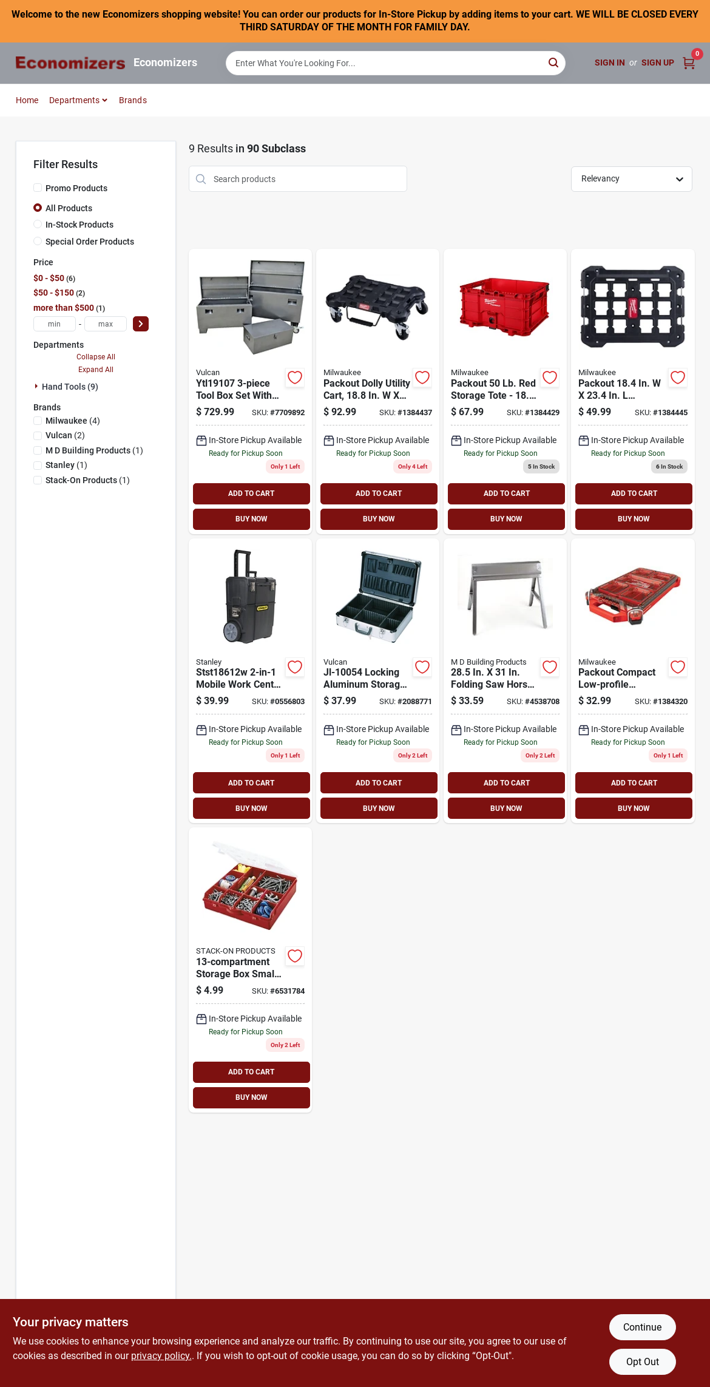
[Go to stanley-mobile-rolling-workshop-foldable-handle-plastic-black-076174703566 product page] (250, 681)
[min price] (54, 323)
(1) (94, 450)
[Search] (554, 62)
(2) (65, 435)
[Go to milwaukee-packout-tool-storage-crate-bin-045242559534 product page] (505, 391)
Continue (642, 1327)
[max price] (105, 323)
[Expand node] (37, 386)
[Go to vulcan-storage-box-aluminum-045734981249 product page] (377, 681)
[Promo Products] (37, 187)
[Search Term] (396, 63)
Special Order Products (90, 242)
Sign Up (657, 62)
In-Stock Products (79, 225)
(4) (73, 421)
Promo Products (76, 188)
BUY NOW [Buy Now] (251, 519)
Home (27, 100)
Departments (74, 100)
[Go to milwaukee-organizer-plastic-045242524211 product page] (632, 681)
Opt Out (642, 1362)
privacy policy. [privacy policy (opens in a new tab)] (161, 1356)
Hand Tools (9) (70, 387)
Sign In (610, 62)
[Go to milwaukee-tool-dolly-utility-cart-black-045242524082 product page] (377, 391)
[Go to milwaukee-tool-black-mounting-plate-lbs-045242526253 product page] (632, 391)
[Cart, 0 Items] (689, 62)
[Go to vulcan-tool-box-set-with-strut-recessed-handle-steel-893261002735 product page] (250, 391)
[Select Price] (141, 323)
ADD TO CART (251, 493)
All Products (69, 208)
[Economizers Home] (70, 62)
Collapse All (95, 357)
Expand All (95, 369)
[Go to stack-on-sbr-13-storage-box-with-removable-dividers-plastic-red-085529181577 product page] (250, 970)
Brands (133, 100)
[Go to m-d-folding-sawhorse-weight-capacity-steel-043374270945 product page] (505, 681)
